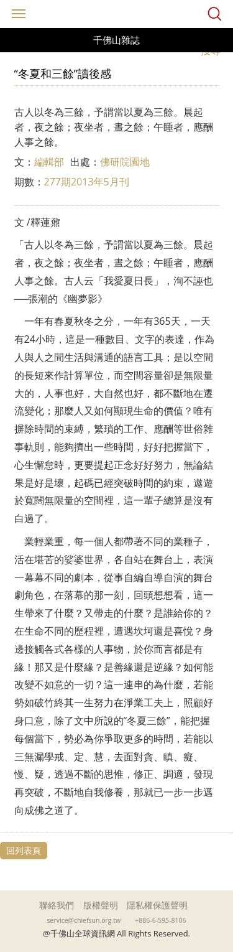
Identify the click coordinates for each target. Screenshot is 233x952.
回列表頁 (23, 850)
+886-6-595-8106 (160, 920)
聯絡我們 (56, 905)
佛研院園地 (125, 162)
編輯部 (49, 162)
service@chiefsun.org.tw (84, 920)
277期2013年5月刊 (86, 182)
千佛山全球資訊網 (116, 14)
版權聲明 (100, 905)
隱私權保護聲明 (157, 905)
